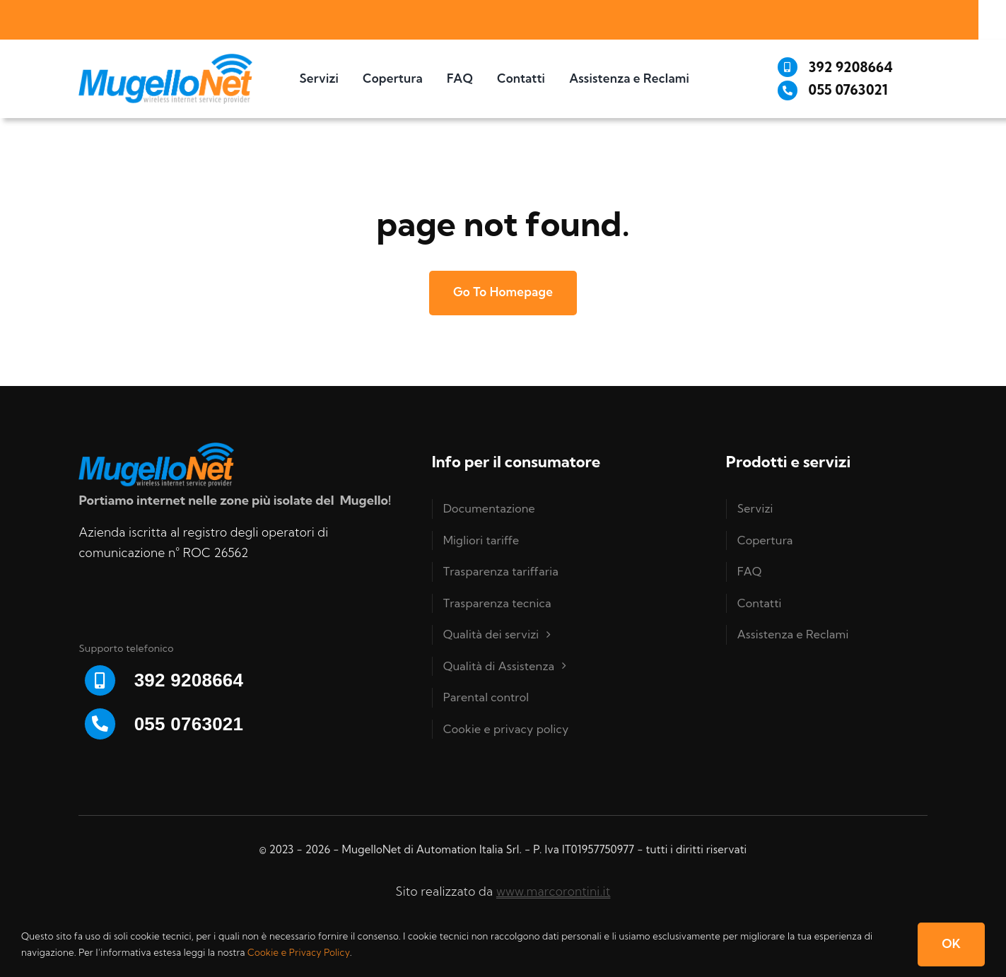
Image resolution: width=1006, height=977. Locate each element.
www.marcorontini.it (553, 891)
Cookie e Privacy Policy (298, 952)
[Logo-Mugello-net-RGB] (165, 59)
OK (951, 943)
